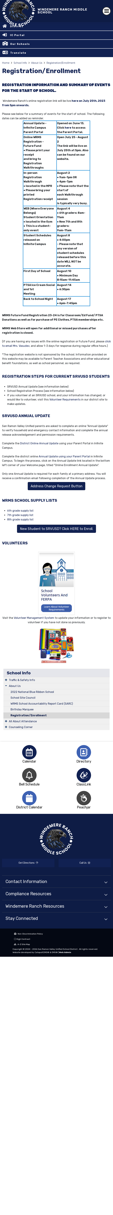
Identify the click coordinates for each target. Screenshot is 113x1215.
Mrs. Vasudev (21, 345)
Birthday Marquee (22, 709)
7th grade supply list (20, 515)
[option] (29, 752)
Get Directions (28, 862)
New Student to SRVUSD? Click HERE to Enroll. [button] (56, 529)
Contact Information (26, 881)
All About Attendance (23, 721)
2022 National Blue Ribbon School (32, 692)
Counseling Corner (21, 727)
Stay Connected (21, 918)
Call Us (84, 862)
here (68, 127)
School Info (20, 62)
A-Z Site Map (22, 944)
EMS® (55, 952)
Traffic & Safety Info (22, 680)
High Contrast (23, 939)
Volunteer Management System (34, 617)
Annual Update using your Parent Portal (65, 456)
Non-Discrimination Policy (28, 934)
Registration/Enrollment (60, 62)
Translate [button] (18, 52)
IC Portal (17, 35)
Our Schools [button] (20, 44)
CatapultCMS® (42, 952)
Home (5, 62)
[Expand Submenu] (6, 680)
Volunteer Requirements (64, 399)
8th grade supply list (20, 519)
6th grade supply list (20, 510)
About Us (36, 62)
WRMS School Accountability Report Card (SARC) (42, 703)
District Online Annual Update (39, 443)
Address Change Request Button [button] (56, 486)
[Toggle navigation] (106, 11)
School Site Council (23, 697)
